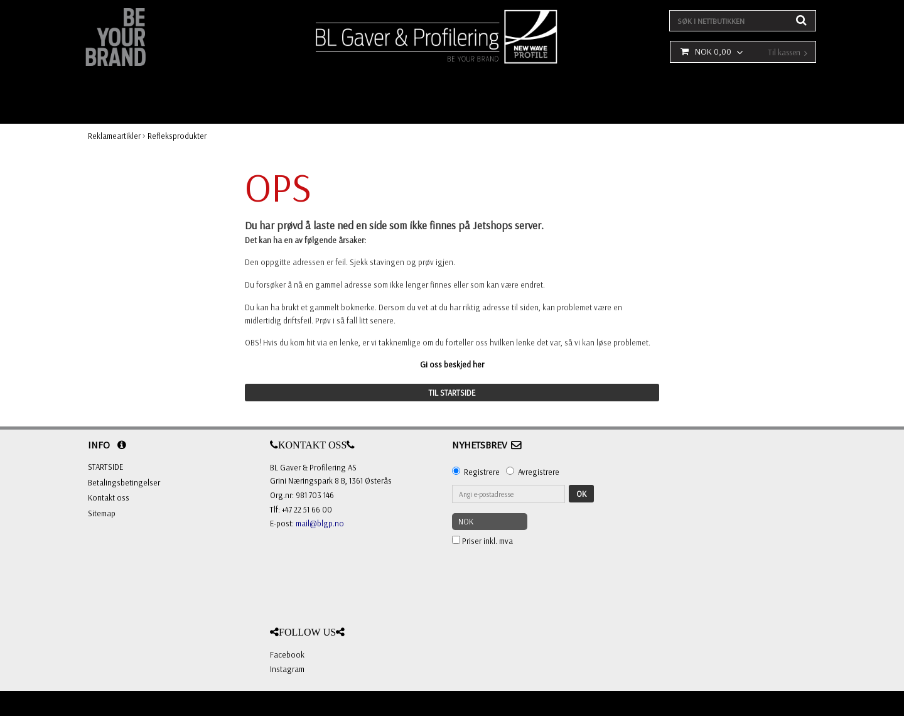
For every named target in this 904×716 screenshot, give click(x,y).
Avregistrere (538, 472)
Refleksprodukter (177, 136)
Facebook (287, 654)
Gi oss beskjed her (452, 364)
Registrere (482, 472)
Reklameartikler (114, 136)
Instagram (287, 669)
